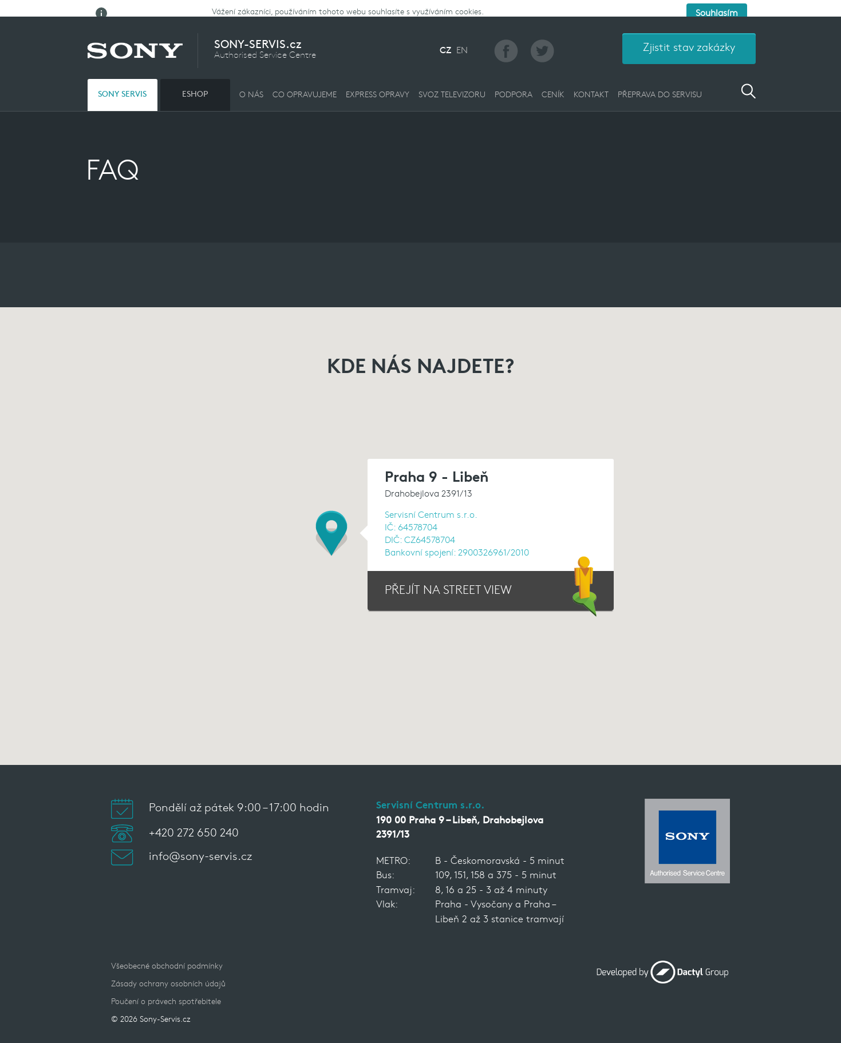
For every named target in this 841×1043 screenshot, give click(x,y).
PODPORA (513, 86)
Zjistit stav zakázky (689, 39)
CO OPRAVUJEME (305, 86)
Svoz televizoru (451, 86)
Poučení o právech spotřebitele (166, 992)
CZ (445, 41)
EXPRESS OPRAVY (377, 86)
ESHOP (195, 85)
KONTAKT (591, 86)
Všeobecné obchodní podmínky (167, 957)
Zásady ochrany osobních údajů (168, 974)
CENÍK (553, 86)
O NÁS (251, 86)
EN (462, 41)
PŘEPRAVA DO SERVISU (660, 86)
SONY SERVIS (122, 85)
